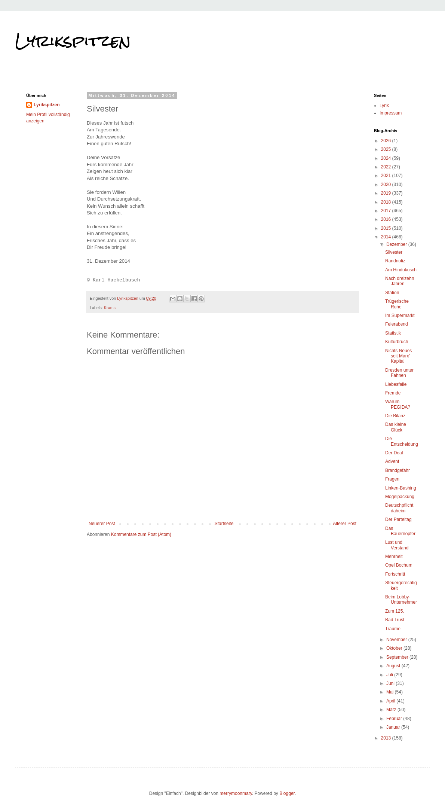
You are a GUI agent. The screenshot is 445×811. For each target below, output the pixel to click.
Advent (392, 461)
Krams (110, 307)
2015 (386, 228)
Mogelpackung (399, 496)
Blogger (287, 793)
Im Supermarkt (400, 315)
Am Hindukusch (401, 269)
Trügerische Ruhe (397, 304)
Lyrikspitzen (73, 40)
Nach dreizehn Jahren (399, 281)
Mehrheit (394, 556)
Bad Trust (394, 619)
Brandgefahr (397, 470)
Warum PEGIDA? (397, 404)
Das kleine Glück (395, 427)
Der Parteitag (398, 519)
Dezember (397, 244)
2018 (386, 202)
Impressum (391, 113)
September (397, 657)
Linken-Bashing (400, 488)
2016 (386, 219)
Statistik (393, 333)
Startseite (224, 523)
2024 (386, 158)
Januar (393, 727)
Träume (392, 628)
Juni (391, 683)
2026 (386, 140)
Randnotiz (395, 260)
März (392, 709)
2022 (386, 167)
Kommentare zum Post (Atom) (141, 534)
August (394, 665)
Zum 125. (394, 611)
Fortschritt (395, 574)
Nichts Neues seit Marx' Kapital (398, 356)
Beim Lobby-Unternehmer (401, 599)
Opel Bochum (398, 565)
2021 (386, 175)
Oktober (394, 648)
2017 (386, 210)
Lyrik (384, 105)
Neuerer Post (102, 523)
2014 (386, 237)
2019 (386, 193)
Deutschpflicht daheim (399, 508)
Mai (390, 692)
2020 (386, 184)
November (397, 639)
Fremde (392, 393)
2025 (386, 149)
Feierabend (396, 324)
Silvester (393, 252)
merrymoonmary (236, 793)
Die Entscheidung (401, 441)
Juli (390, 674)
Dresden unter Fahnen (399, 373)
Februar (394, 718)
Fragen (392, 479)
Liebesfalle (395, 384)
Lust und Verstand (396, 545)
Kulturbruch (396, 341)
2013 (386, 738)
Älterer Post (344, 523)
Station (392, 292)
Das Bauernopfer (400, 531)
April (391, 701)
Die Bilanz (395, 415)
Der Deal (394, 452)
